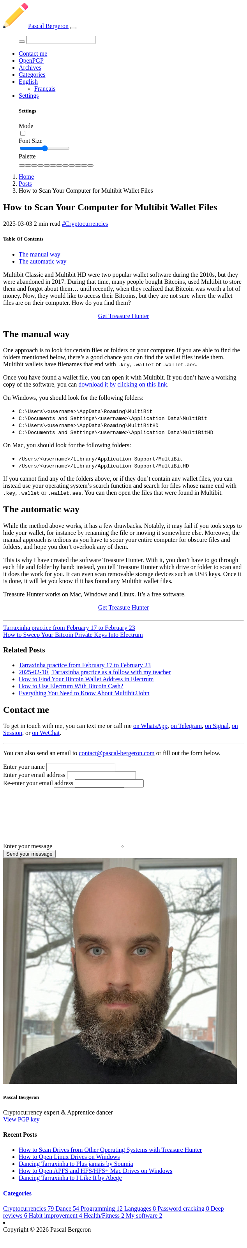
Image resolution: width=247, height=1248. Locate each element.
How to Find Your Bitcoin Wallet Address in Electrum (86, 679)
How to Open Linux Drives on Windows (69, 1168)
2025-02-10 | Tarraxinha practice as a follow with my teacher (95, 672)
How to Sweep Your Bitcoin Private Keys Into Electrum (73, 634)
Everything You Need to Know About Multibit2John (84, 693)
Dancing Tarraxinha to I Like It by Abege (70, 1189)
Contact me (33, 53)
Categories (32, 74)
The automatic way (43, 261)
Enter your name (24, 766)
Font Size (30, 140)
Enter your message (27, 857)
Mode (26, 126)
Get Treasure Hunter (123, 316)
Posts (25, 183)
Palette (27, 156)
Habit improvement (56, 1227)
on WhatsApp (150, 725)
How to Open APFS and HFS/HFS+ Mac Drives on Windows (95, 1182)
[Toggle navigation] (73, 28)
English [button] (28, 81)
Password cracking (183, 1220)
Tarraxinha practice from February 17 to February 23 (69, 627)
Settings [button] (29, 95)
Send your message (29, 865)
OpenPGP (31, 60)
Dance (68, 1220)
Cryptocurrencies (29, 1220)
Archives (30, 67)
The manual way (39, 254)
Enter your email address (34, 775)
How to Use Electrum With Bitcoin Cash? (71, 686)
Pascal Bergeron (36, 26)
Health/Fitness (105, 1227)
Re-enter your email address (38, 783)
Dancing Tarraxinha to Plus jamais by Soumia (76, 1175)
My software (144, 1227)
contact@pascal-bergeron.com (116, 753)
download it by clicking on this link (122, 384)
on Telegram (186, 725)
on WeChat (46, 732)
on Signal (217, 725)
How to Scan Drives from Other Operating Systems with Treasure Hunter (110, 1161)
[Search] (60, 40)
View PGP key (21, 1131)
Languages (140, 1220)
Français (44, 88)
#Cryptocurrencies (85, 223)
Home (26, 176)
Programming (102, 1220)
